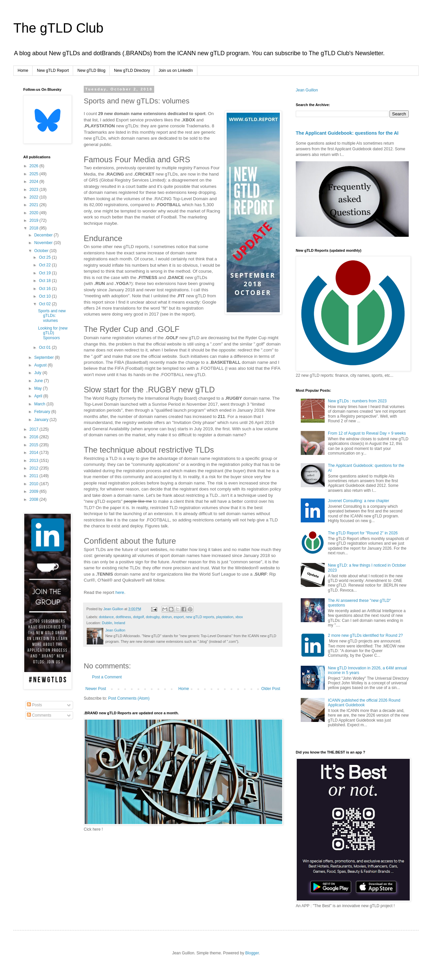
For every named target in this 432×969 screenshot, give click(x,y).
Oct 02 (45, 304)
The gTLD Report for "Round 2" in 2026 (363, 533)
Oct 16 (45, 288)
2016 (35, 437)
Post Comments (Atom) (129, 698)
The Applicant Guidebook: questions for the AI (347, 133)
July (38, 372)
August (41, 365)
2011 (35, 476)
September (44, 357)
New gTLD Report (53, 70)
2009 (35, 491)
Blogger (252, 953)
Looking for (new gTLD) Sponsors (52, 333)
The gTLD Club (58, 28)
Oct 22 (45, 265)
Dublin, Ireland (113, 623)
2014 (35, 452)
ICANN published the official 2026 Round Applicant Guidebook (364, 702)
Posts (34, 705)
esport (179, 617)
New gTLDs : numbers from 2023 (357, 401)
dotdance (106, 617)
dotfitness (123, 617)
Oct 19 (45, 273)
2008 (35, 499)
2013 (35, 460)
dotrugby (153, 617)
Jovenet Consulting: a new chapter (358, 500)
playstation (225, 617)
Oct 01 (45, 347)
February (42, 411)
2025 (35, 174)
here (119, 592)
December (44, 235)
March (40, 404)
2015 (35, 445)
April (38, 396)
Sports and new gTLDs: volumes (51, 316)
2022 (35, 197)
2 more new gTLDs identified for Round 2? (365, 635)
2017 (35, 429)
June (39, 380)
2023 (35, 189)
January (42, 419)
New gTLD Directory (132, 70)
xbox (239, 617)
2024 (35, 181)
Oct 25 (45, 257)
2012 (35, 468)
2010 (35, 484)
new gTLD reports (200, 617)
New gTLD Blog (91, 70)
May (38, 388)
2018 (35, 228)
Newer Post (95, 688)
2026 (35, 166)
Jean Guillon (307, 90)
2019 (35, 220)
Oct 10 (45, 296)
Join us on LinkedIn (176, 70)
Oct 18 (45, 280)
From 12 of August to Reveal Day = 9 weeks (367, 433)
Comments (39, 715)
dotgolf (138, 617)
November (44, 242)
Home (23, 70)
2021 (35, 205)
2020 (35, 212)
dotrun (167, 617)
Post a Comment (107, 677)
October (42, 250)
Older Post (270, 688)
